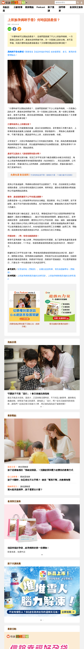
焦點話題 (6, 9)
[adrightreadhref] (42, 591)
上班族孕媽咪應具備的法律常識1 (31, 275)
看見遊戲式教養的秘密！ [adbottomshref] (59, 324)
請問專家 (62, 9)
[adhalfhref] (42, 175)
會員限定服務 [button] (76, 7)
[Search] (65, 2)
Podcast (40, 7)
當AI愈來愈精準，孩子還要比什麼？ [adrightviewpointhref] (25, 489)
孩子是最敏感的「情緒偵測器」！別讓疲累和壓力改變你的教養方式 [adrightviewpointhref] (40, 470)
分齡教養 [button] (18, 7)
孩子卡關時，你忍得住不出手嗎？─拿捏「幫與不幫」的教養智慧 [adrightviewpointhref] (39, 479)
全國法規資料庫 (46, 269)
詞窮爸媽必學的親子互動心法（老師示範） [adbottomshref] (24, 325)
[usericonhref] (80, 2)
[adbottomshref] (24, 306)
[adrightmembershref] (42, 524)
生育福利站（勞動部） (27, 269)
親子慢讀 (51, 9)
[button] (26, 2)
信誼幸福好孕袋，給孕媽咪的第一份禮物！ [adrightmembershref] (28, 547)
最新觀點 (29, 7)
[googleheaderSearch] (78, 2)
